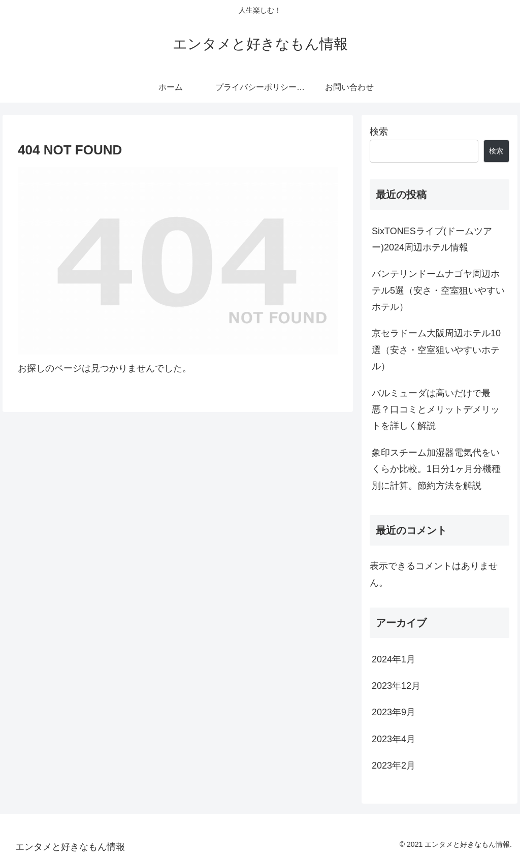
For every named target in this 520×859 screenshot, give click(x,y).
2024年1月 (393, 659)
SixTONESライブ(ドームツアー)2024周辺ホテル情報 (432, 239)
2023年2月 (393, 765)
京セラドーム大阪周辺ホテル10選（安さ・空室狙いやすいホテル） (436, 349)
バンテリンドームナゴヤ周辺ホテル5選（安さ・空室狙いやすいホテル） (438, 290)
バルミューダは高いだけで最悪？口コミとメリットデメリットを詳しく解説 (436, 409)
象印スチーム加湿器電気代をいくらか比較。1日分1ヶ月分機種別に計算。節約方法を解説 (436, 469)
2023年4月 (393, 739)
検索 (379, 131)
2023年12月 (396, 686)
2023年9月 (393, 712)
